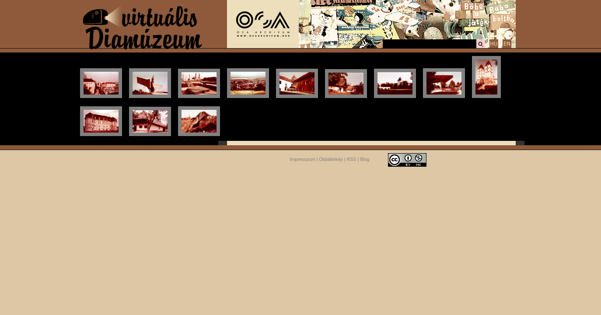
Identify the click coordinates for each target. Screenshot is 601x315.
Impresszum (302, 159)
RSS (351, 159)
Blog (364, 159)
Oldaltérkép (331, 159)
